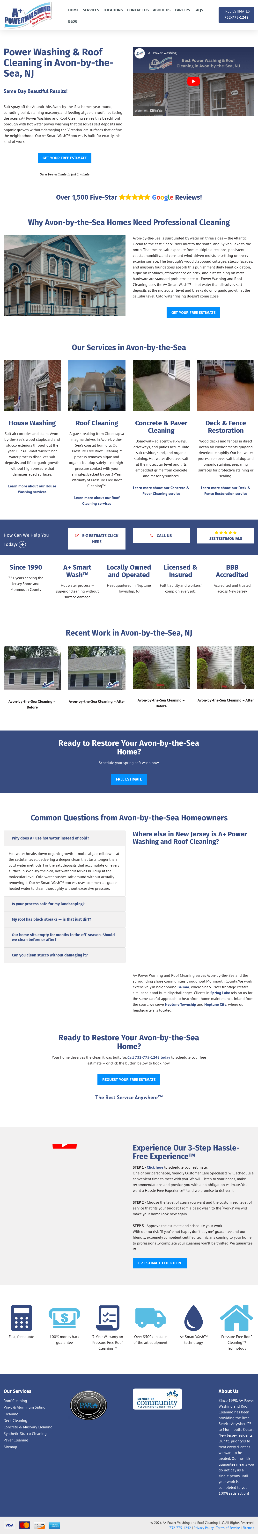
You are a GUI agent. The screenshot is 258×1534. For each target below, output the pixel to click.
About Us (161, 10)
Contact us (138, 10)
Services (91, 10)
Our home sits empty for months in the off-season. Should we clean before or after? (63, 937)
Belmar (183, 986)
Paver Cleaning (16, 1440)
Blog (72, 21)
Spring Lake (220, 992)
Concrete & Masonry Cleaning (28, 1427)
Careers (182, 10)
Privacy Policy (204, 1528)
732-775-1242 (236, 14)
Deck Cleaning (15, 1420)
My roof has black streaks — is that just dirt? (51, 919)
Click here (155, 1167)
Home (73, 10)
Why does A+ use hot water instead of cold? (50, 838)
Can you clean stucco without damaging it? (50, 955)
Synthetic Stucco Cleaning (25, 1433)
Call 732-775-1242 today (148, 1057)
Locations (113, 10)
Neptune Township (180, 1004)
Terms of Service (228, 1528)
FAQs (198, 10)
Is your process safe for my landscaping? (48, 904)
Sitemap (10, 1446)
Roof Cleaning (15, 1400)
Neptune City (215, 1004)
